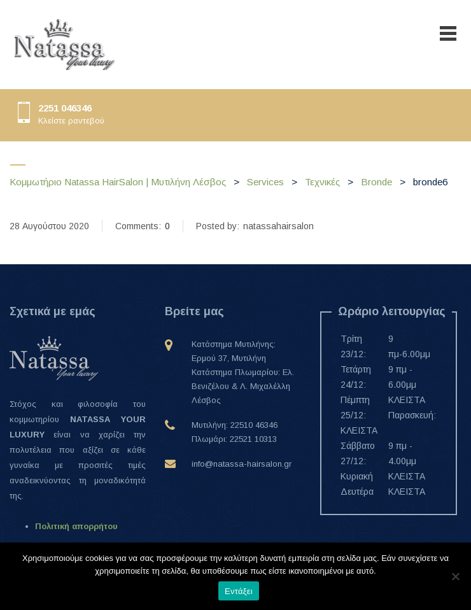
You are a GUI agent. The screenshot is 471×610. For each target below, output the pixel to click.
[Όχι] (455, 576)
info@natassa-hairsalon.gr (242, 464)
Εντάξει (239, 591)
